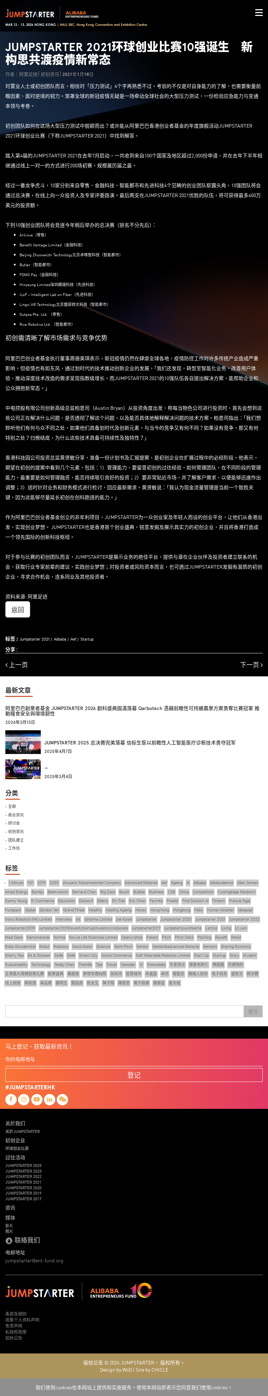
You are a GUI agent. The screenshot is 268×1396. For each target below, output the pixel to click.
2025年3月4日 (58, 776)
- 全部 (10, 806)
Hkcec (140, 910)
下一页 (251, 665)
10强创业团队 (30, 224)
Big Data (107, 891)
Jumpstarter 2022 (244, 919)
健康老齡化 (198, 964)
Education (66, 900)
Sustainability (16, 964)
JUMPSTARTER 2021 (23, 1182)
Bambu (38, 891)
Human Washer (220, 910)
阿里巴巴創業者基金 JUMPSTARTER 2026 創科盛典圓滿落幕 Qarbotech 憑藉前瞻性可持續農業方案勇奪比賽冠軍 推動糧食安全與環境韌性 (132, 711)
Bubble (139, 891)
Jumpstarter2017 (146, 928)
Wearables (156, 964)
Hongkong (181, 910)
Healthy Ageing (119, 910)
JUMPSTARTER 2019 (23, 1193)
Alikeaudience (221, 882)
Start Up (201, 955)
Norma (59, 937)
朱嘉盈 (151, 973)
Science (103, 946)
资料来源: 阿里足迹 (26, 596)
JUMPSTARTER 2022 (23, 1176)
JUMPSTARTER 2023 (23, 1171)
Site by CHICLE (152, 1369)
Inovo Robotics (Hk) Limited (28, 919)
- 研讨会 (12, 823)
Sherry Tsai (14, 955)
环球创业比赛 (17, 1148)
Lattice (211, 928)
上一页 (16, 665)
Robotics (61, 946)
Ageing (177, 882)
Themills (85, 964)
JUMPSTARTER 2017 (23, 1198)
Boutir (124, 891)
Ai (188, 882)
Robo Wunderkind (20, 946)
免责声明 (13, 1326)
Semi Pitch (123, 946)
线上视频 (13, 983)
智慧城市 (133, 973)
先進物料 (236, 964)
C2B (171, 891)
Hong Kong (159, 910)
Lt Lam (241, 928)
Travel (111, 964)
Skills (71, 955)
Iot (78, 919)
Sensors (210, 946)
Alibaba (60, 639)
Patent (152, 937)
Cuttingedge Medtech (237, 891)
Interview (64, 919)
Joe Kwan (124, 919)
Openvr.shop (132, 937)
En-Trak (118, 900)
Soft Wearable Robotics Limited (163, 955)
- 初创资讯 (14, 831)
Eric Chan (137, 900)
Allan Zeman (247, 882)
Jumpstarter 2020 (176, 919)
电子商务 (219, 973)
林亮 (165, 973)
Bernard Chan (84, 891)
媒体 (10, 1217)
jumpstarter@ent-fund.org (34, 1260)
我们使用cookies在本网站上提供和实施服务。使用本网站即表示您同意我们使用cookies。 (134, 1387)
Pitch (166, 937)
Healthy (95, 910)
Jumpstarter (146, 919)
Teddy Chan (64, 964)
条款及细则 (16, 1314)
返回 (17, 609)
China (184, 891)
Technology (40, 964)
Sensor (142, 946)
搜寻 (253, 1011)
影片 (9, 1225)
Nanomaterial (38, 937)
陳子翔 (108, 983)
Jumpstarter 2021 (35, 639)
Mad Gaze (14, 937)
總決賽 (252, 973)
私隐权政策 (16, 1332)
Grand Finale (74, 910)
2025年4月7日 (58, 751)
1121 (30, 882)
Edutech (86, 900)
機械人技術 (198, 973)
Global (30, 910)
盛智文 (237, 973)
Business (156, 891)
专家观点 (177, 964)
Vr (141, 964)
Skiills (58, 955)
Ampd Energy (16, 891)
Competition (203, 891)
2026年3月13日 (20, 722)
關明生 (61, 983)
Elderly (102, 900)
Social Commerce (116, 955)
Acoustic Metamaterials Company (92, 882)
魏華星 (159, 983)
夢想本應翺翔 (94, 973)
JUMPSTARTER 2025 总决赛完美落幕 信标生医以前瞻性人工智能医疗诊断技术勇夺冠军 (140, 743)
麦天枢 (174, 983)
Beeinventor (58, 891)
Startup (87, 639)
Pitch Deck (184, 937)
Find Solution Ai (195, 900)
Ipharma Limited (98, 919)
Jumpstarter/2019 (20, 928)
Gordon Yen (49, 910)
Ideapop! (245, 910)
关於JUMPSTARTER (22, 1131)
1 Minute (16, 882)
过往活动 (15, 1157)
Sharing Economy (236, 946)
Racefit (221, 937)
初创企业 (15, 1140)
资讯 (10, 1207)
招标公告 (13, 1338)
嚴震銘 (73, 973)
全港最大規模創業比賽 (24, 973)
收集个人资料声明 (22, 1320)
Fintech (218, 900)
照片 (9, 1231)
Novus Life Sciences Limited (93, 937)
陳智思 (124, 983)
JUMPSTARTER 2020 (23, 1187)
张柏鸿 (116, 973)
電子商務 (141, 983)
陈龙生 (93, 983)
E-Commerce (42, 900)
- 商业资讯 (14, 814)
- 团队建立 (14, 840)
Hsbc (198, 910)
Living (226, 928)
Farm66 (156, 900)
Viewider (128, 964)
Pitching (204, 937)
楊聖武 (178, 973)
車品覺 (46, 983)
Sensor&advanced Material (175, 946)
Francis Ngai (239, 900)
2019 (42, 882)
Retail (236, 937)
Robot (44, 946)
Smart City (88, 955)
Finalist (172, 900)
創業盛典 (55, 973)
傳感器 (218, 964)
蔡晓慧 (30, 983)
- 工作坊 (12, 848)
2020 (54, 882)
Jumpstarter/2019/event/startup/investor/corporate (83, 928)
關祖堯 (77, 983)
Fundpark (13, 910)
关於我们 (15, 1123)
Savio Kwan (82, 946)
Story (234, 955)
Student (250, 955)
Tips (99, 964)
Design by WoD (116, 1369)
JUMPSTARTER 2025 (23, 1165)
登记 (134, 1075)
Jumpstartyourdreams (182, 928)
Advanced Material (141, 882)
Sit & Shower (39, 955)
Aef (73, 639)
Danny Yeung (16, 900)
